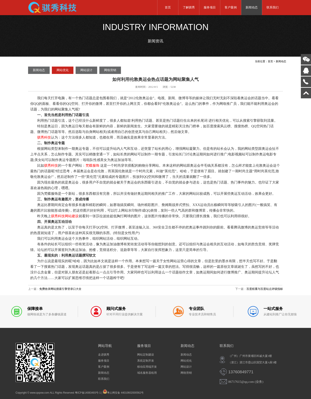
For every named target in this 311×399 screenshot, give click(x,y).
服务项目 (210, 7)
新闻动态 (252, 7)
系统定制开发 (145, 360)
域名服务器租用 (147, 372)
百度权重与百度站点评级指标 (264, 288)
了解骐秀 (189, 7)
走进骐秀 (103, 354)
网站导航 (105, 346)
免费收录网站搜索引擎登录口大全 (60, 288)
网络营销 (110, 70)
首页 (168, 7)
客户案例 (231, 7)
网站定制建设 (145, 354)
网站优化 (63, 70)
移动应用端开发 (147, 366)
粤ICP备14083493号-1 (88, 392)
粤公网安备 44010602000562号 (123, 391)
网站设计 (86, 70)
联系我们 (273, 7)
